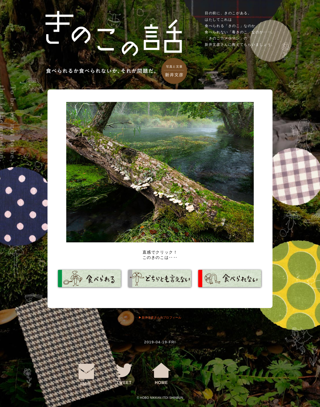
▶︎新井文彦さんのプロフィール (159, 317)
